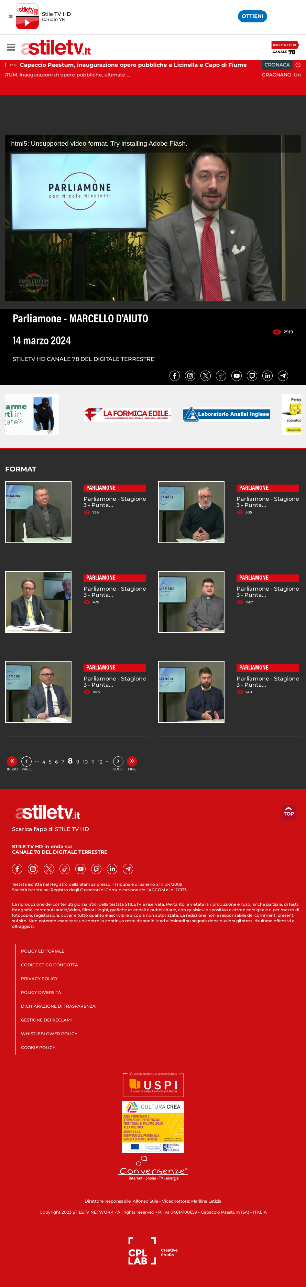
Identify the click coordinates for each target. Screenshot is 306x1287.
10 (85, 762)
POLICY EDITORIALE (42, 951)
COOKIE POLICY (38, 1047)
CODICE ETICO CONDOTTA (49, 964)
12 (100, 762)
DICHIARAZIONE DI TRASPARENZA (58, 1006)
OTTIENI (252, 16)
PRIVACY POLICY (39, 978)
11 (93, 762)
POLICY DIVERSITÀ (41, 992)
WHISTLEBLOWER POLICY (49, 1033)
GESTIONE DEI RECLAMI (46, 1020)
